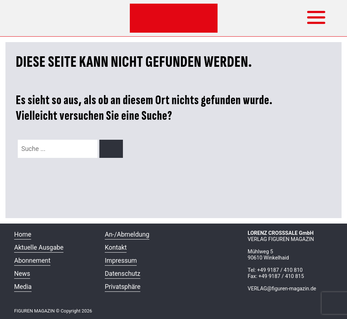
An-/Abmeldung (127, 234)
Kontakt (116, 247)
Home (22, 234)
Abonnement (32, 260)
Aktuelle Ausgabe (38, 247)
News (22, 273)
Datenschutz (122, 273)
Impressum (121, 260)
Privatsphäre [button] (122, 286)
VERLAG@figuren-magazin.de (282, 289)
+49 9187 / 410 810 (279, 270)
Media (23, 286)
